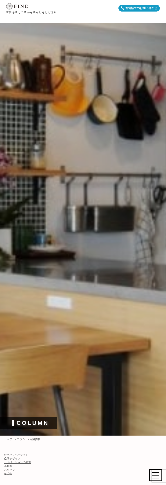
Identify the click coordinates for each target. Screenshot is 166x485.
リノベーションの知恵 (17, 462)
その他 (8, 473)
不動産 (8, 465)
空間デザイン (12, 458)
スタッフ (9, 469)
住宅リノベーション (16, 454)
